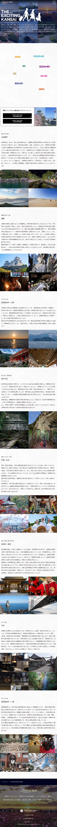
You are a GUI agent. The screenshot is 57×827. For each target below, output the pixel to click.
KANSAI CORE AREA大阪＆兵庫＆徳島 (17, 121)
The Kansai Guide (29, 815)
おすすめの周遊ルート (38, 800)
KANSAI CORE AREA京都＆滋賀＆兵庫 (17, 115)
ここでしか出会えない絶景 (42, 796)
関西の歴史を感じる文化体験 (11, 800)
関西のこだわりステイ (11, 796)
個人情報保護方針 (29, 818)
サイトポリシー (28, 822)
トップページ (4, 781)
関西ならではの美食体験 (26, 796)
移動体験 (49, 800)
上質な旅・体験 (26, 800)
